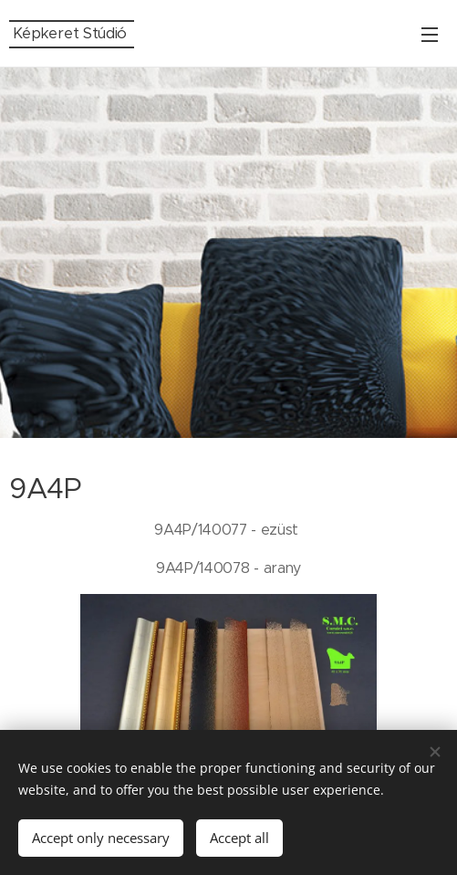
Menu (429, 35)
